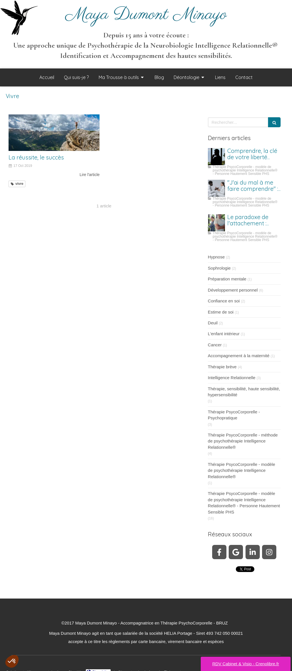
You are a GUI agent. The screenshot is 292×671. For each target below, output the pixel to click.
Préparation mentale (227, 278)
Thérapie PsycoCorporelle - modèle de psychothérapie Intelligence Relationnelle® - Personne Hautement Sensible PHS (244, 502)
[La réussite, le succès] (54, 132)
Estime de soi (221, 312)
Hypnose (216, 256)
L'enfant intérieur (224, 333)
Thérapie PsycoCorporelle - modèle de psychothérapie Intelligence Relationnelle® (241, 470)
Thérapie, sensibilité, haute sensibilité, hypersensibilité (244, 391)
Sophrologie (219, 268)
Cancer (215, 344)
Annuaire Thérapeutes (166, 666)
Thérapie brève (222, 366)
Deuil (213, 322)
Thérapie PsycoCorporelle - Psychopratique (234, 414)
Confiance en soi (224, 300)
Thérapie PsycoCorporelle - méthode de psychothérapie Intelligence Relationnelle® (243, 441)
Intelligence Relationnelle (232, 377)
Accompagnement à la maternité (238, 355)
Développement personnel (233, 290)
